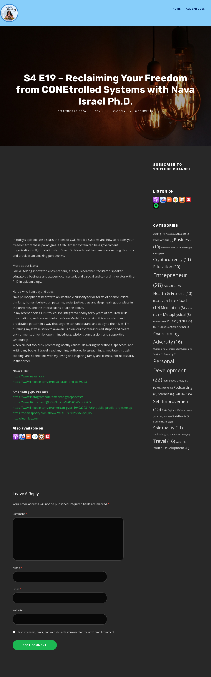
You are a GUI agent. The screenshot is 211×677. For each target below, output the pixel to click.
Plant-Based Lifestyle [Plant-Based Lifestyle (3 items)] (176, 380)
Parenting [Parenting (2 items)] (170, 354)
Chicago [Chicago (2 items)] (158, 253)
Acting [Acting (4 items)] (159, 233)
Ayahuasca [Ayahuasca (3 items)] (181, 233)
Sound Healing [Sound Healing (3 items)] (163, 421)
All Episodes (195, 8)
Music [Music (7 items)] (173, 320)
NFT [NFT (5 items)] (187, 321)
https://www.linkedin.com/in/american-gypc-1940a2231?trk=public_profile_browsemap (72, 408)
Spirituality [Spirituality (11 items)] (168, 427)
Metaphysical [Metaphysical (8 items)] (177, 314)
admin (99, 111)
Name (17, 567)
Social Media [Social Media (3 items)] (180, 416)
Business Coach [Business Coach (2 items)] (169, 247)
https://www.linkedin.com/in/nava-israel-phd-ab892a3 (50, 382)
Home (176, 8)
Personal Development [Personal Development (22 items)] (169, 370)
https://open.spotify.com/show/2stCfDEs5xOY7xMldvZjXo (52, 413)
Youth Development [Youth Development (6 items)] (171, 448)
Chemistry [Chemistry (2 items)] (185, 247)
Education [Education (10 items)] (166, 266)
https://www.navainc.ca (28, 376)
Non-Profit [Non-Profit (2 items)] (159, 327)
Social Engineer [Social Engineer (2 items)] (171, 410)
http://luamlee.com (26, 418)
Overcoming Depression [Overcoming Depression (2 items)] (166, 349)
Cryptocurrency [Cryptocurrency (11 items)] (172, 259)
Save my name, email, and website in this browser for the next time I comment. (66, 632)
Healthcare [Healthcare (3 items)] (160, 301)
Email (17, 589)
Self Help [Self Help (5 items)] (183, 394)
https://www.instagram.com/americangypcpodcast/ (48, 397)
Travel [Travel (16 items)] (164, 441)
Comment (20, 514)
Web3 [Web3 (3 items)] (180, 442)
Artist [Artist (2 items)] (170, 234)
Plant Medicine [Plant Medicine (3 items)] (163, 387)
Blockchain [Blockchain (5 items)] (163, 240)
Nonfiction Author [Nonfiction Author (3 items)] (178, 326)
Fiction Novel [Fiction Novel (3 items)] (172, 286)
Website (18, 610)
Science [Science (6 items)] (166, 394)
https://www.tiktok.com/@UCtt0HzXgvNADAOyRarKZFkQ (52, 402)
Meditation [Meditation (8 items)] (173, 307)
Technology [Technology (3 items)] (161, 434)
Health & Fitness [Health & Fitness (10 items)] (172, 293)
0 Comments (144, 111)
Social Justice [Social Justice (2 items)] (164, 416)
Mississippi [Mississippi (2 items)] (159, 321)
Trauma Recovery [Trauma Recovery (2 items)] (180, 434)
